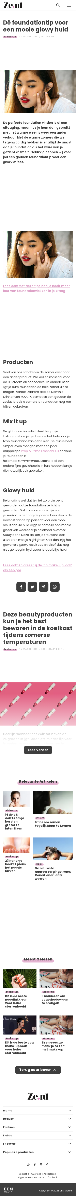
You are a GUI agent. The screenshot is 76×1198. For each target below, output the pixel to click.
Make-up (10, 36)
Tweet (32, 587)
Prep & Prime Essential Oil (40, 451)
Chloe (50, 36)
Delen (21, 587)
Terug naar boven (35, 1069)
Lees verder (38, 749)
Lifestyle (9, 1144)
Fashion (9, 1127)
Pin (43, 587)
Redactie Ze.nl (55, 649)
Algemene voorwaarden (31, 1177)
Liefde (7, 1135)
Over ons (36, 1173)
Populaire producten (18, 1152)
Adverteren (50, 1173)
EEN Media (66, 1190)
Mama (7, 1110)
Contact (52, 1177)
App (55, 587)
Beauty (8, 1119)
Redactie (24, 1173)
